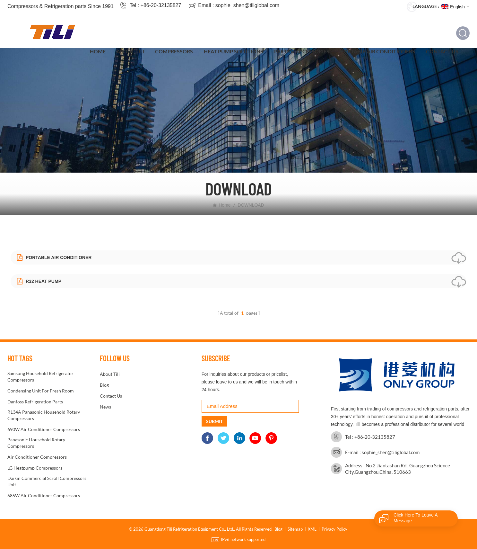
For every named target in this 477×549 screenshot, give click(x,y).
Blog (104, 385)
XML (312, 529)
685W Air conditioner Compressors (43, 495)
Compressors (174, 51)
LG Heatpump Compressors (34, 468)
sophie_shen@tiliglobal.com (247, 5)
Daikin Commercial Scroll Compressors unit (46, 481)
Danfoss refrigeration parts (35, 401)
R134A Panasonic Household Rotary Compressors (43, 415)
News (105, 407)
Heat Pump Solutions (233, 51)
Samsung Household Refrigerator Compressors (40, 376)
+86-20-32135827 (161, 5)
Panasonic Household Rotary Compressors (36, 443)
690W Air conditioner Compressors (43, 429)
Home (98, 51)
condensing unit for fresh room (40, 390)
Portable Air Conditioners (377, 51)
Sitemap (295, 529)
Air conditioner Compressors (37, 457)
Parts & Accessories (301, 51)
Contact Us (442, 51)
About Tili (130, 51)
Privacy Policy (334, 529)
